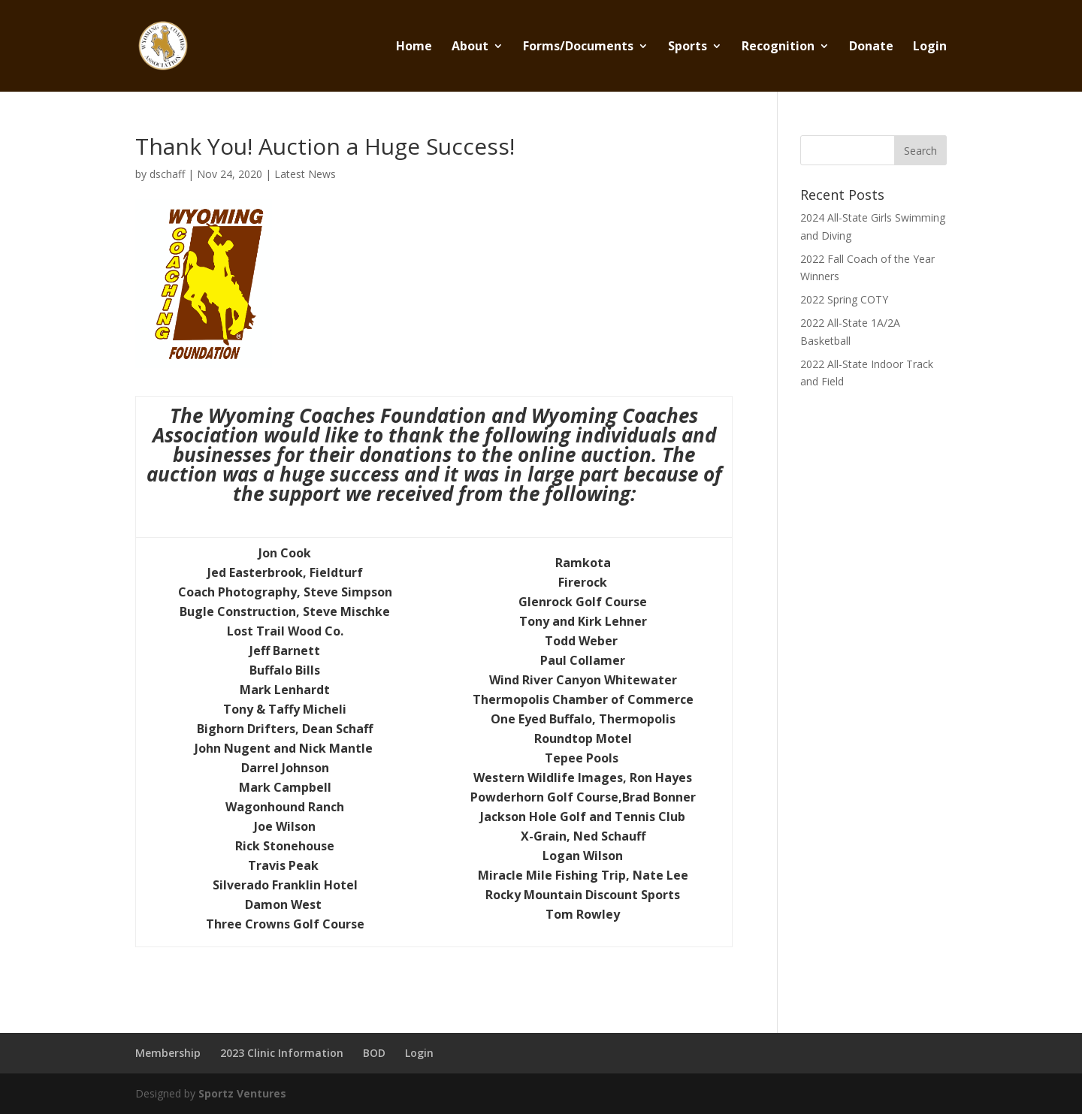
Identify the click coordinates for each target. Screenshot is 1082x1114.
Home (414, 47)
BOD (374, 1053)
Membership (168, 1053)
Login (930, 47)
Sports (687, 47)
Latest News (305, 174)
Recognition (778, 47)
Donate (871, 47)
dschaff (167, 174)
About (470, 47)
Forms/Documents (578, 47)
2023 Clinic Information (281, 1053)
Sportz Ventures (242, 1093)
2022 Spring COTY (844, 299)
